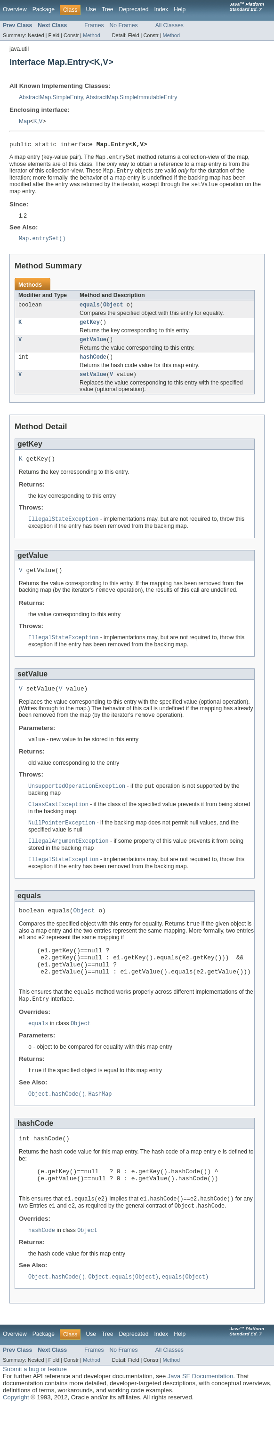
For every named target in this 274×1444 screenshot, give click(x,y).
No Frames (124, 25)
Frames (94, 25)
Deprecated (134, 9)
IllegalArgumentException (68, 858)
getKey (90, 327)
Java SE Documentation (200, 1413)
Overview (15, 9)
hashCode (93, 364)
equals (90, 309)
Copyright (16, 1434)
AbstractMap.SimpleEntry (51, 97)
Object (113, 309)
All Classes (169, 25)
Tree (107, 9)
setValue (93, 382)
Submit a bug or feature (35, 1406)
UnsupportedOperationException (76, 801)
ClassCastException (58, 820)
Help (179, 9)
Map (24, 121)
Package (43, 9)
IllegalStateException (63, 529)
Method (91, 35)
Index (161, 9)
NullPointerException (61, 839)
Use (91, 9)
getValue (93, 346)
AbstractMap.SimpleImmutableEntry (131, 97)
